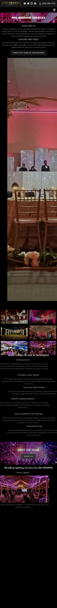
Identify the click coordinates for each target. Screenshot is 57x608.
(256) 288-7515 (48, 3)
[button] (25, 3)
